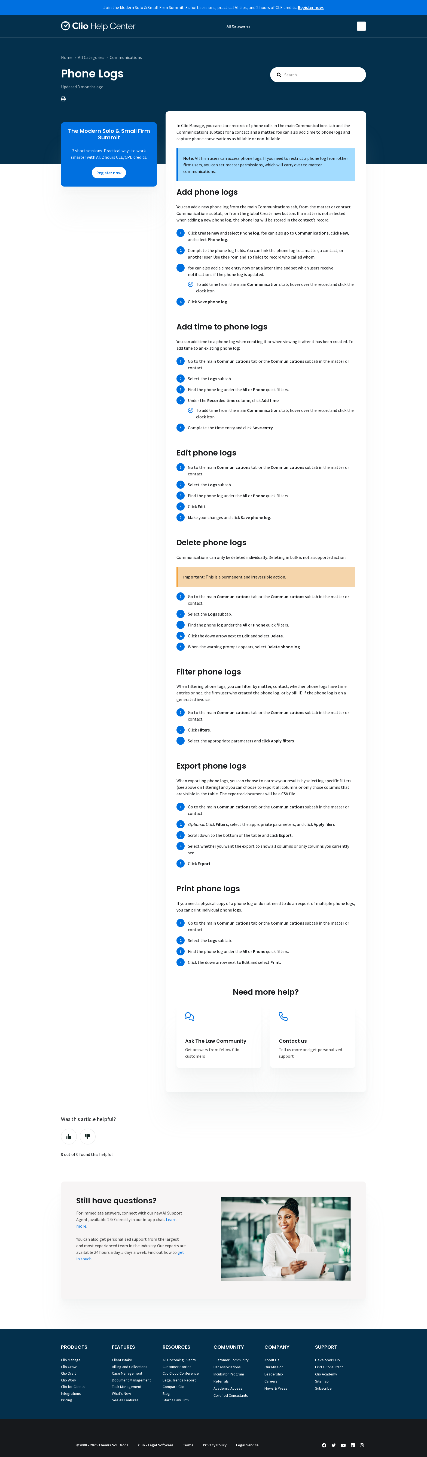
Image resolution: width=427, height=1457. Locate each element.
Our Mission (273, 1367)
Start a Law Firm (176, 1400)
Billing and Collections (129, 1366)
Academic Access (227, 1388)
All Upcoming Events (179, 1359)
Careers (270, 1381)
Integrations (71, 1393)
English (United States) (361, 26)
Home (66, 57)
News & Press (275, 1388)
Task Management (126, 1386)
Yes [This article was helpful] (69, 1136)
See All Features (125, 1400)
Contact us (293, 1041)
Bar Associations (227, 1367)
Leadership (273, 1374)
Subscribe (323, 1388)
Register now (108, 172)
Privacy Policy (215, 1445)
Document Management (131, 1380)
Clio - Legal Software (155, 1445)
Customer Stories (177, 1366)
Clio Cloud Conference (181, 1373)
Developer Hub (327, 1359)
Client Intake (122, 1359)
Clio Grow (69, 1366)
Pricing (66, 1400)
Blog (166, 1393)
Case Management (127, 1373)
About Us (271, 1359)
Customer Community (231, 1359)
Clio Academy (326, 1374)
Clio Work (68, 1380)
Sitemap (322, 1381)
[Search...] (318, 74)
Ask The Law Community (215, 1041)
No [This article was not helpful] (88, 1136)
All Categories (238, 26)
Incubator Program (228, 1374)
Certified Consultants (230, 1395)
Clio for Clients (73, 1386)
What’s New (121, 1393)
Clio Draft (68, 1373)
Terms (188, 1445)
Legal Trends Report (179, 1380)
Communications (126, 57)
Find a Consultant (329, 1367)
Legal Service (247, 1445)
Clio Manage (71, 1359)
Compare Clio (173, 1386)
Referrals (221, 1381)
